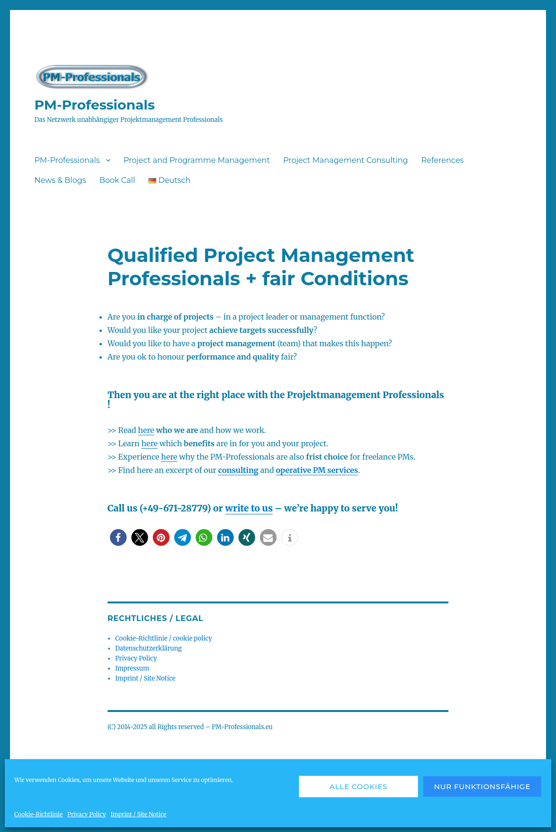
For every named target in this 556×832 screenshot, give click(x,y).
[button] (118, 537)
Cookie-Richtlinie (38, 814)
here (146, 430)
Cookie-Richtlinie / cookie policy (163, 638)
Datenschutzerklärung (148, 648)
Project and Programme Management (197, 160)
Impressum (132, 668)
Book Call (117, 180)
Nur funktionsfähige (482, 786)
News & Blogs (60, 180)
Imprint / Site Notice (138, 814)
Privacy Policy (86, 814)
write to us (249, 508)
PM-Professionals (94, 105)
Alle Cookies (358, 786)
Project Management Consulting (345, 160)
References (442, 160)
